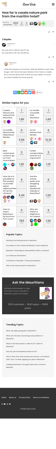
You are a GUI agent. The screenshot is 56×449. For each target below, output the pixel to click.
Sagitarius (12, 62)
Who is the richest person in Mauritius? (21, 265)
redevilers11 (11, 43)
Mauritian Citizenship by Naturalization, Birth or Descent (27, 250)
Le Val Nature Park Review (16, 255)
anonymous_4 (8, 25)
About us (12, 397)
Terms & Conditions (41, 397)
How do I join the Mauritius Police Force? (21, 351)
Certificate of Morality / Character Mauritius (23, 260)
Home (4, 397)
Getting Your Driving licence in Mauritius (21, 240)
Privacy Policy (24, 397)
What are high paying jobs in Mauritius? (21, 331)
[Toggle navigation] (53, 4)
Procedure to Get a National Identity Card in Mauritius (27, 245)
